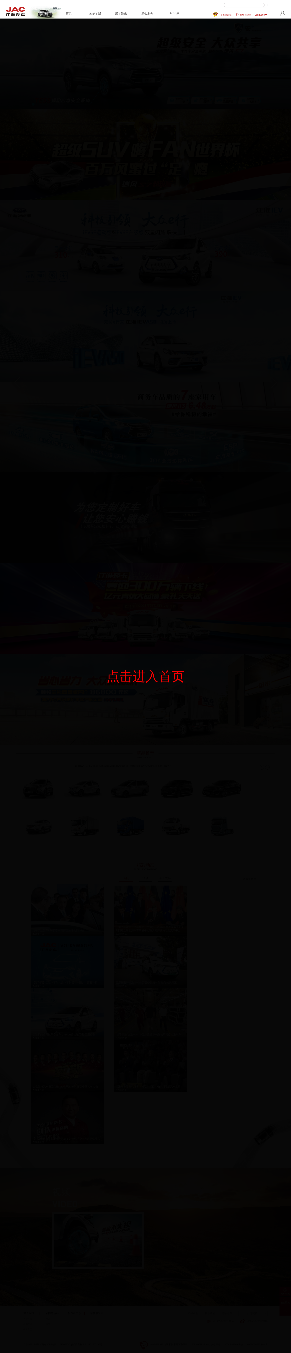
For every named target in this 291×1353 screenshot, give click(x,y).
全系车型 (95, 13)
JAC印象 (173, 13)
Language (261, 15)
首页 (69, 13)
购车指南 (121, 13)
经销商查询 (243, 15)
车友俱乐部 (226, 15)
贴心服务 (147, 13)
